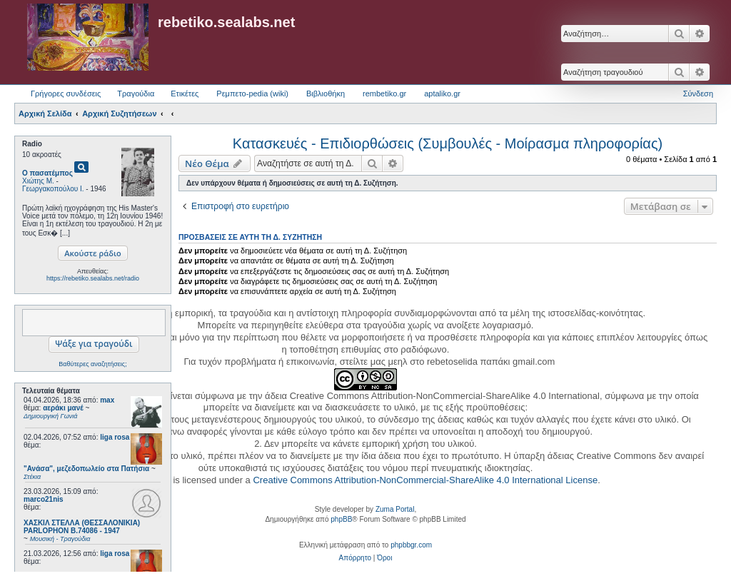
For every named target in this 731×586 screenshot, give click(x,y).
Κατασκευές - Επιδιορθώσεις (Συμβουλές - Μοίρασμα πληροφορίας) (447, 143)
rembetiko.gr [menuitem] (384, 93)
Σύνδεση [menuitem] (698, 93)
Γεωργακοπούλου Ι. (53, 189)
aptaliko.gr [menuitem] (442, 93)
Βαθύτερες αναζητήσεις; (92, 364)
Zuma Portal (394, 509)
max (107, 400)
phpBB (341, 519)
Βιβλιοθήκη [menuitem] (325, 93)
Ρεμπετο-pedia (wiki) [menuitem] (252, 93)
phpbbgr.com (411, 545)
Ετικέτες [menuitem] (184, 93)
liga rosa (114, 437)
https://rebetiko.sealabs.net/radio (92, 278)
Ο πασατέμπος (47, 173)
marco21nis (44, 499)
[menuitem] (355, 558)
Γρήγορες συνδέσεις (66, 93)
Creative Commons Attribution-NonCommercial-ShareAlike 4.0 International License (425, 480)
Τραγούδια (135, 93)
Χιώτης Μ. (38, 181)
